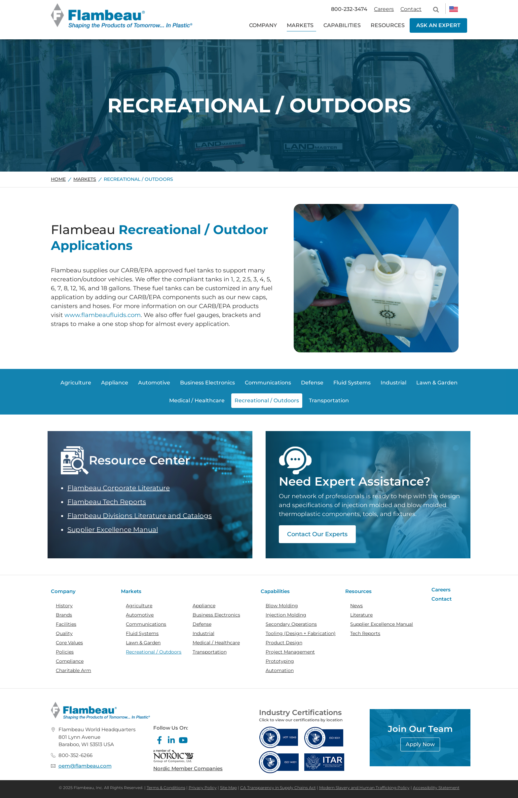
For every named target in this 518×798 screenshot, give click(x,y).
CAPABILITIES (342, 25)
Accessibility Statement (436, 787)
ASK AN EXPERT (438, 25)
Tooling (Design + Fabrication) (301, 633)
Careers (384, 9)
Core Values (69, 643)
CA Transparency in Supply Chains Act (278, 787)
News (356, 606)
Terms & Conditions (166, 787)
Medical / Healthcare (216, 643)
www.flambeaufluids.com (102, 315)
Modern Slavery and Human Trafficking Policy (364, 787)
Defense (202, 624)
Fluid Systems (142, 633)
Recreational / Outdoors (153, 652)
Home (58, 179)
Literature (361, 615)
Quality (64, 633)
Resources (358, 591)
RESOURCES (388, 25)
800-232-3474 (349, 9)
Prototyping (280, 661)
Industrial (203, 633)
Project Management (290, 652)
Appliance (204, 606)
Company (63, 591)
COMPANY (263, 25)
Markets (84, 179)
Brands (64, 615)
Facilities (66, 624)
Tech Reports (365, 633)
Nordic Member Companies (188, 768)
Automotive (140, 615)
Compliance (70, 661)
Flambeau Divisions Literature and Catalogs (139, 516)
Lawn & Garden (143, 643)
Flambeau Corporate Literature (118, 488)
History (64, 606)
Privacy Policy (203, 787)
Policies (65, 652)
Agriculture (139, 606)
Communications (146, 624)
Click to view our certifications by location (301, 719)
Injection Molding (286, 615)
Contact (411, 9)
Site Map (228, 787)
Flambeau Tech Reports (106, 502)
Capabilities (275, 591)
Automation (280, 670)
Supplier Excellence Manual (112, 530)
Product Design (284, 643)
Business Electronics (216, 615)
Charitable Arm (73, 670)
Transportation (210, 652)
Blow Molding (282, 606)
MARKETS (300, 25)
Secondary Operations (291, 624)
